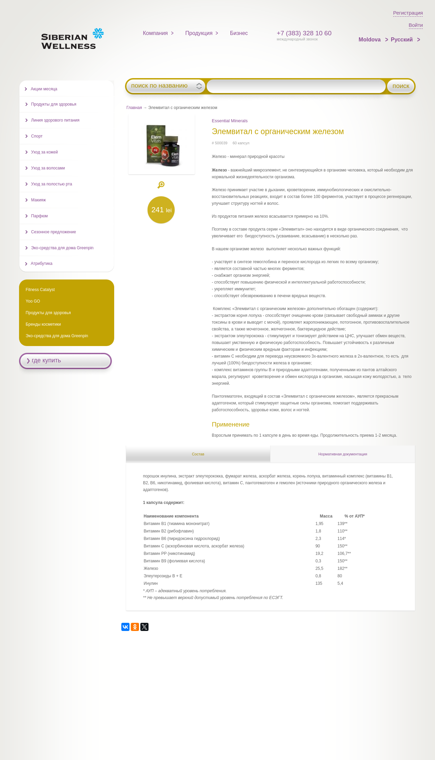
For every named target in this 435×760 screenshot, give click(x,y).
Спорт (37, 136)
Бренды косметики (43, 324)
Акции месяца (44, 89)
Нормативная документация (342, 454)
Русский (402, 39)
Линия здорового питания (55, 120)
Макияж (38, 200)
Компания (155, 33)
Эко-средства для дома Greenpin (62, 248)
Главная (134, 107)
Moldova (370, 39)
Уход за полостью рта (51, 184)
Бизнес (239, 33)
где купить (46, 360)
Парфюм (39, 216)
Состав (198, 454)
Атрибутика (42, 263)
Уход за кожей (44, 152)
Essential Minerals (230, 120)
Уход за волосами (48, 168)
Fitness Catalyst (40, 289)
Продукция (198, 33)
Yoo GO (33, 301)
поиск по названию (159, 85)
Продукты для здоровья (53, 104)
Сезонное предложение (53, 232)
